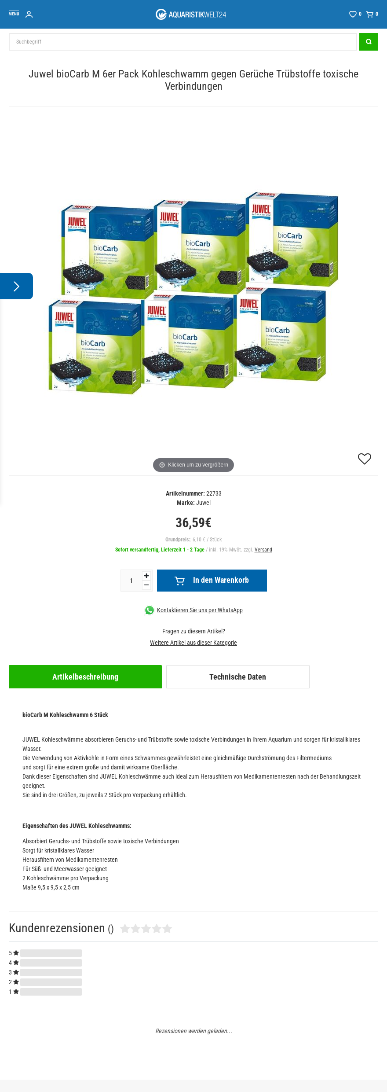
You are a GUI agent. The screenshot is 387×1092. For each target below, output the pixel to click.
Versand (263, 550)
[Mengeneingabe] (131, 580)
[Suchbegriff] (183, 42)
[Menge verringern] (146, 585)
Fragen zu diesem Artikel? (193, 631)
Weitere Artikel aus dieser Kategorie (193, 642)
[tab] (85, 676)
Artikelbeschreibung (85, 676)
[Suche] (368, 42)
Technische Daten (237, 676)
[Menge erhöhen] (146, 576)
